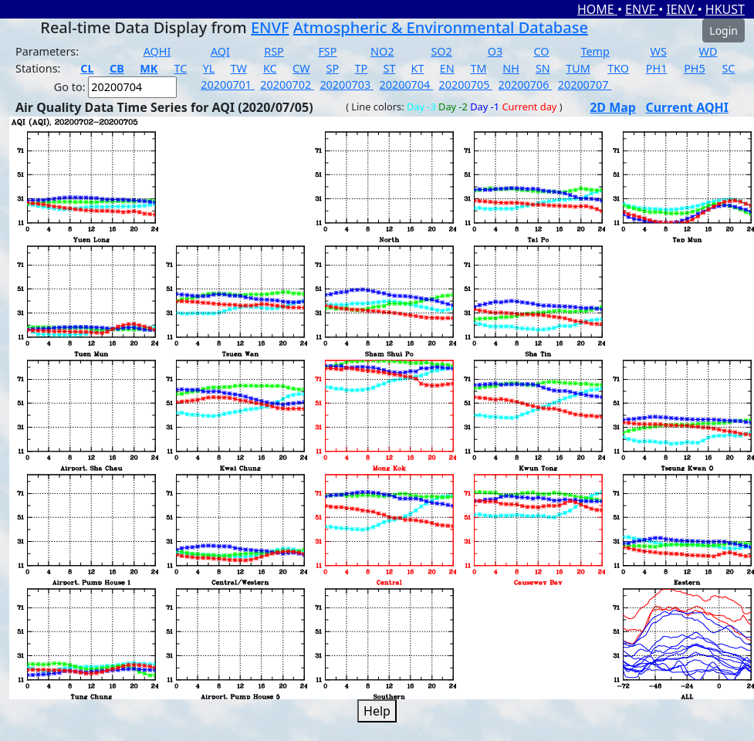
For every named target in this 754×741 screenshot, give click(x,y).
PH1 (657, 68)
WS (659, 51)
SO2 (441, 51)
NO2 (382, 51)
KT (417, 68)
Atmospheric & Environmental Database (440, 27)
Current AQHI (687, 107)
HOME (597, 9)
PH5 (694, 68)
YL (209, 68)
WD (708, 51)
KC (270, 68)
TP (360, 68)
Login (723, 30)
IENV (681, 9)
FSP (327, 51)
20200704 (406, 84)
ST (389, 68)
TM (478, 68)
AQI (220, 51)
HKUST (725, 9)
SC (728, 68)
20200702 (287, 84)
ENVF (641, 9)
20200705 (466, 84)
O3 (495, 51)
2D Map (613, 107)
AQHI (157, 51)
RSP (274, 51)
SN (543, 68)
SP (333, 68)
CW (300, 68)
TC (181, 68)
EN (447, 68)
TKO (618, 68)
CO (541, 51)
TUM (578, 68)
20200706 (526, 84)
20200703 (347, 84)
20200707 (585, 84)
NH (510, 68)
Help (377, 710)
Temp (594, 51)
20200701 (228, 84)
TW (239, 68)
